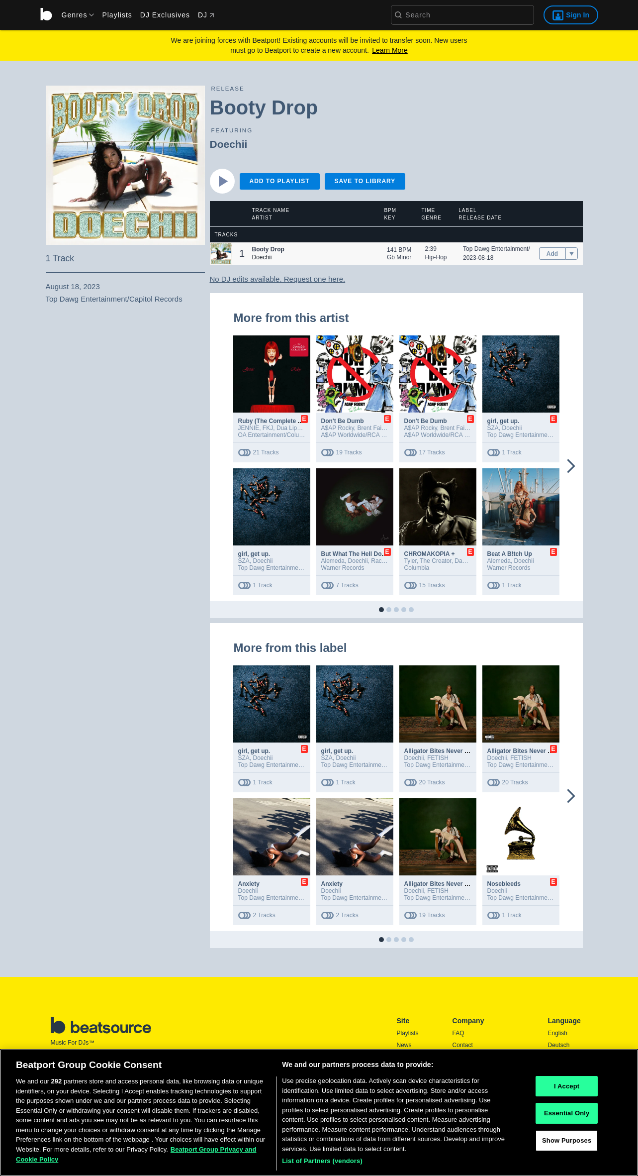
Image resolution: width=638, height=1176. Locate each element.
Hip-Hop (436, 257)
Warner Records (343, 567)
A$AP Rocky (337, 428)
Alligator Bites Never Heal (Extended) (457, 751)
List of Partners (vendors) (322, 1166)
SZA (493, 428)
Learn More (390, 50)
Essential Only (566, 1118)
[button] (221, 253)
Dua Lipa (288, 428)
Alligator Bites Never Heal (440, 883)
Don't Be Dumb (342, 421)
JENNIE (249, 428)
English (557, 1033)
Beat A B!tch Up (509, 553)
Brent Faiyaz (373, 428)
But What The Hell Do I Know (362, 553)
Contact (463, 1045)
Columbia (417, 567)
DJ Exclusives (165, 15)
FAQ (458, 1033)
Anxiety (249, 883)
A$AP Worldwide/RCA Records (362, 434)
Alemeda (333, 560)
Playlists (117, 15)
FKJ (268, 428)
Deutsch (559, 1045)
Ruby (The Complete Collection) (283, 421)
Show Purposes (566, 1145)
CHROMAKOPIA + (429, 553)
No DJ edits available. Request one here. (278, 279)
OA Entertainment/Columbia (275, 434)
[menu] (75, 15)
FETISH (438, 757)
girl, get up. (503, 421)
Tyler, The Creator (428, 560)
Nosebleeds (504, 883)
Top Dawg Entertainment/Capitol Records (517, 248)
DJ (206, 15)
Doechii (229, 144)
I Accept (566, 1091)
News (404, 1045)
